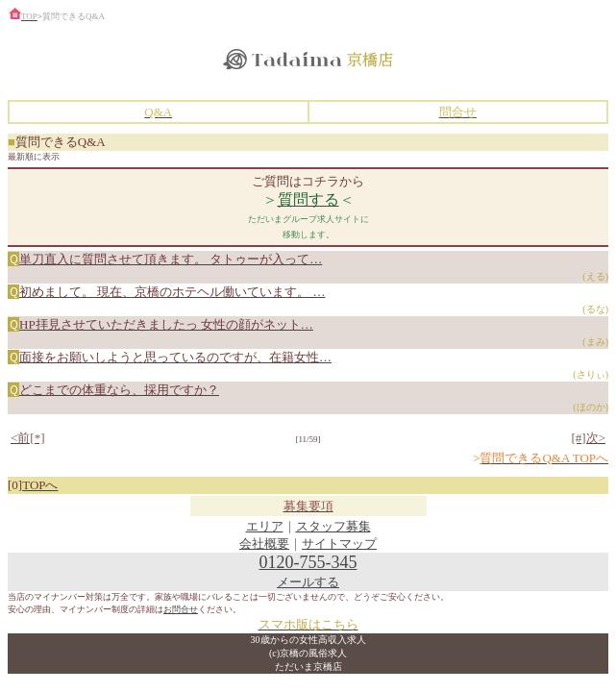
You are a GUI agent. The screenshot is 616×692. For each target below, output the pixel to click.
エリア (264, 526)
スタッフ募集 (333, 526)
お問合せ (180, 609)
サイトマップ (339, 543)
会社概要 (264, 543)
